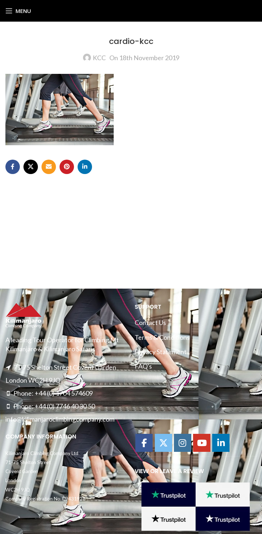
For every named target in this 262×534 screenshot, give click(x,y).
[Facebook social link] (12, 167)
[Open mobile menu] (18, 11)
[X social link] (30, 167)
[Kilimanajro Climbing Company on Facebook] (144, 443)
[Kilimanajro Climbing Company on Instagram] (182, 443)
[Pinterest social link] (67, 167)
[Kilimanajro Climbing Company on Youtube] (201, 443)
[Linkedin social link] (85, 167)
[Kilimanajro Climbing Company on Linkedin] (221, 443)
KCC (99, 58)
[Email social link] (49, 167)
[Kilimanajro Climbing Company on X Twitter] (163, 443)
